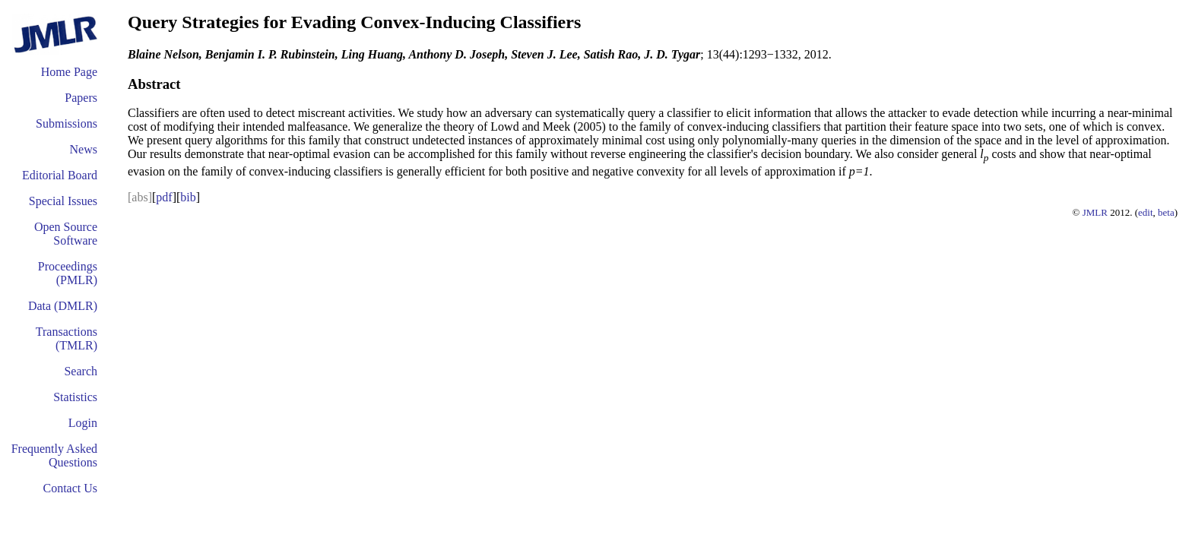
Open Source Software (65, 233)
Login (82, 422)
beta (1166, 212)
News (83, 149)
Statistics (75, 396)
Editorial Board (59, 175)
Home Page (69, 71)
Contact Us (70, 488)
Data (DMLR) (62, 305)
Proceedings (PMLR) (67, 273)
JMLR (1095, 212)
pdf (164, 197)
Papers (81, 97)
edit (1145, 212)
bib (187, 197)
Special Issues (63, 200)
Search (80, 371)
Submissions (66, 123)
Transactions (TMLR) (66, 338)
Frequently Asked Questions (54, 455)
